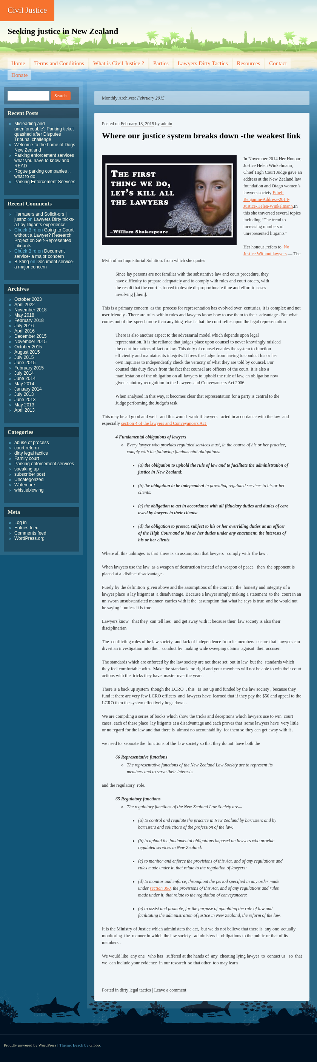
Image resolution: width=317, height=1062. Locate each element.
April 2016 (24, 331)
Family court (26, 458)
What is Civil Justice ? (118, 63)
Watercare (24, 484)
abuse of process (31, 442)
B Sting (21, 261)
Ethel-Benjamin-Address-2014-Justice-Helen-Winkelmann (268, 199)
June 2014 (24, 378)
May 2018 (24, 315)
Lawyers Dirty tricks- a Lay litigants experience (44, 222)
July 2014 (24, 373)
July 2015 (24, 357)
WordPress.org (29, 538)
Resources (248, 63)
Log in (20, 522)
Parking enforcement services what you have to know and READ (44, 161)
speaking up (26, 469)
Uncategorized (28, 479)
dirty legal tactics (135, 990)
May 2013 (24, 405)
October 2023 (28, 299)
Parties (161, 63)
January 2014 (28, 389)
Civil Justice (27, 10)
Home (18, 63)
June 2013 (24, 399)
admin (166, 123)
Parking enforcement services (44, 463)
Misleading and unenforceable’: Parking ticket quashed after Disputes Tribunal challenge (44, 131)
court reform (26, 448)
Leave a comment (170, 990)
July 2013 (24, 394)
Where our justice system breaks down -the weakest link (201, 135)
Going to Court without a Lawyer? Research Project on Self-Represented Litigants (44, 237)
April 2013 (24, 410)
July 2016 (24, 325)
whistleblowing (28, 490)
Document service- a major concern (39, 253)
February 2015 (29, 368)
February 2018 (29, 320)
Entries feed (26, 527)
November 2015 (30, 341)
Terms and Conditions (59, 63)
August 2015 (27, 352)
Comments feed (30, 533)
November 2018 (30, 310)
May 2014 (24, 383)
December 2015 (30, 336)
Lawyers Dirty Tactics (203, 63)
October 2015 (28, 346)
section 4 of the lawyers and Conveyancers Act (164, 423)
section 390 (160, 888)
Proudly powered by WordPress (30, 1045)
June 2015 (24, 362)
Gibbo (94, 1045)
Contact (278, 63)
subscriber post (29, 474)
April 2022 (24, 304)
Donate (19, 75)
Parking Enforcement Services (44, 181)
